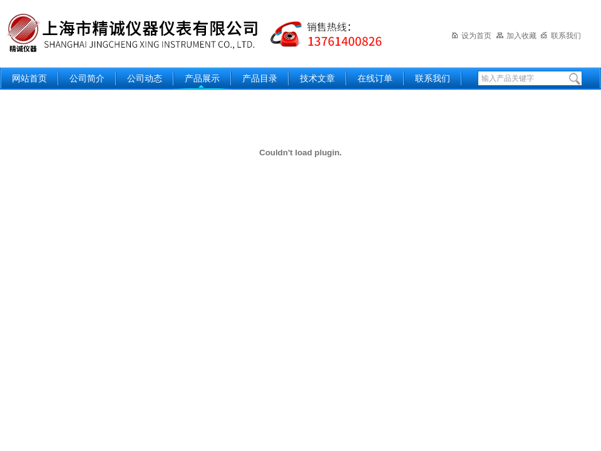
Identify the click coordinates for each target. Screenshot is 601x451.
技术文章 (317, 78)
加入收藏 (516, 35)
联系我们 (560, 35)
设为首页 (471, 35)
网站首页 (29, 78)
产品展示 (202, 78)
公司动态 (144, 78)
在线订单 (375, 78)
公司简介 (87, 78)
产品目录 (259, 78)
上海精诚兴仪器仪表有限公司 (203, 33)
